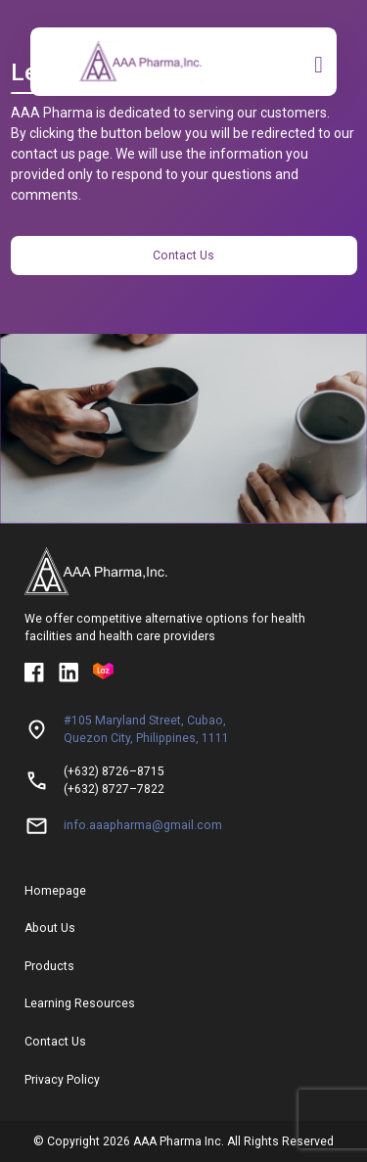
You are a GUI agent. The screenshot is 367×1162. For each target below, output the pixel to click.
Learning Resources (79, 1003)
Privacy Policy (62, 1080)
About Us (49, 928)
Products (49, 966)
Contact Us (183, 255)
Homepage (55, 891)
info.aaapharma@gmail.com (143, 825)
